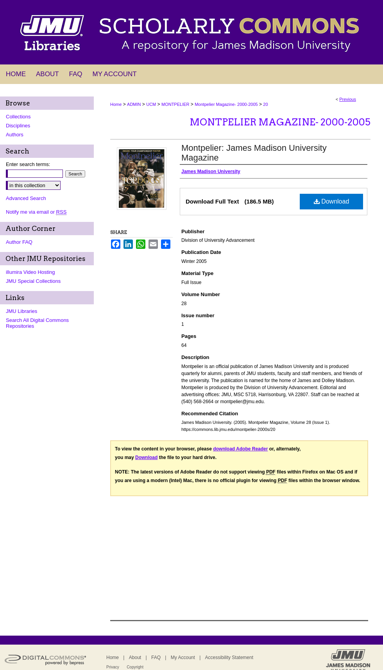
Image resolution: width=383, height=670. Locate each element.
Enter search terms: (28, 164)
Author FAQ (19, 242)
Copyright (135, 667)
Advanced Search (26, 198)
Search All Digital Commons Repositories (37, 323)
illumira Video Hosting (30, 272)
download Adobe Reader (240, 449)
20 (265, 104)
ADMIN (134, 104)
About (135, 657)
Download (331, 201)
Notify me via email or (36, 212)
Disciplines (18, 126)
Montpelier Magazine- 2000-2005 (226, 104)
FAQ (156, 657)
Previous (347, 99)
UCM (151, 104)
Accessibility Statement (229, 657)
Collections (18, 117)
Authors (14, 135)
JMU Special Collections (33, 281)
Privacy (112, 667)
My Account (183, 657)
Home (116, 104)
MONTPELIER (175, 104)
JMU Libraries (21, 311)
